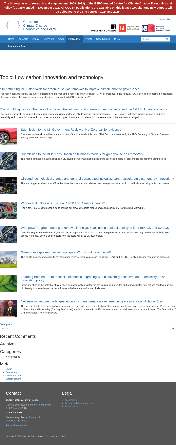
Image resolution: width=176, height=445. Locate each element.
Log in (9, 369)
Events (88, 39)
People (36, 39)
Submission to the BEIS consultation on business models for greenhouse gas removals (82, 154)
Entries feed (12, 372)
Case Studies (103, 39)
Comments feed (14, 375)
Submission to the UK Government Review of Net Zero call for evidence (71, 129)
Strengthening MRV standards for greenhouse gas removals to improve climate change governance (69, 89)
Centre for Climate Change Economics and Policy (39, 25)
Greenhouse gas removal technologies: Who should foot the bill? (66, 252)
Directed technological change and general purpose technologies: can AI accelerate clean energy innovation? (98, 178)
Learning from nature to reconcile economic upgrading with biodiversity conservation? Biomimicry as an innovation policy (93, 278)
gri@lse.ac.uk (32, 417)
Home (11, 39)
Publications (74, 39)
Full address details (16, 425)
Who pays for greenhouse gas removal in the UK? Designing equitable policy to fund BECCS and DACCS (95, 228)
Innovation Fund (17, 46)
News (61, 39)
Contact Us (164, 19)
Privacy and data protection (79, 403)
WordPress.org (13, 379)
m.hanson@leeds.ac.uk (38, 405)
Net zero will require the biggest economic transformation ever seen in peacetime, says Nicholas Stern (92, 301)
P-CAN (117, 39)
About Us (23, 39)
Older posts (6, 324)
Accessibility (71, 400)
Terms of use (71, 406)
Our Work (49, 39)
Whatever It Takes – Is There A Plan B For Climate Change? (63, 203)
